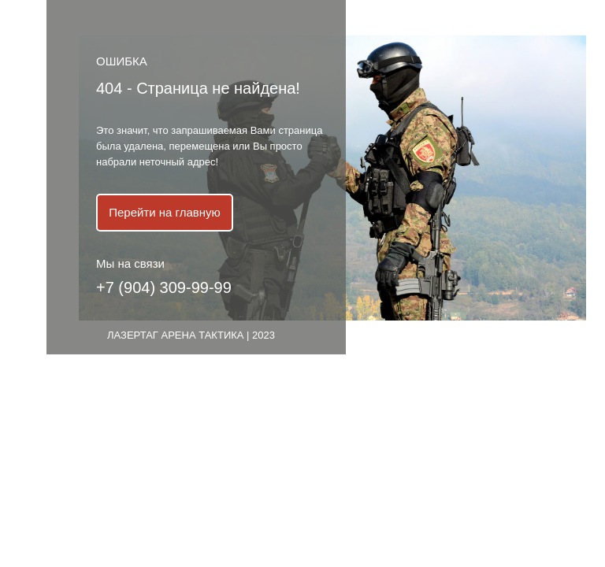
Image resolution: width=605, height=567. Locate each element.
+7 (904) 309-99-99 (164, 287)
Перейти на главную (165, 212)
